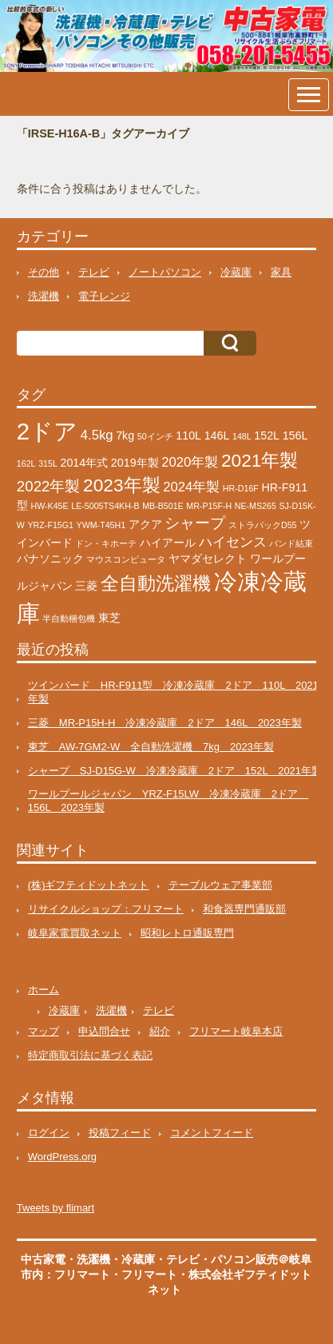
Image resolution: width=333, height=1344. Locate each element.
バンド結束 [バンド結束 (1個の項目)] (291, 543)
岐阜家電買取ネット (74, 933)
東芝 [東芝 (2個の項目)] (109, 617)
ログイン (48, 1133)
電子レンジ (104, 296)
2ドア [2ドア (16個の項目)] (47, 431)
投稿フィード (120, 1133)
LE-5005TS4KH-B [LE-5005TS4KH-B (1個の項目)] (105, 506)
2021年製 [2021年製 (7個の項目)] (259, 460)
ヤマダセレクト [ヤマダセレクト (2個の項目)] (207, 558)
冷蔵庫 (236, 272)
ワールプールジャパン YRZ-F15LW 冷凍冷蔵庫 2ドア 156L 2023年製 (168, 800)
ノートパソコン (165, 272)
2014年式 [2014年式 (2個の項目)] (85, 462)
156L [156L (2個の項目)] (295, 435)
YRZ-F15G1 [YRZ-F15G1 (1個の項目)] (50, 525)
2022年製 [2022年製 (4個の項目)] (49, 486)
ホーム (43, 990)
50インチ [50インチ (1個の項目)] (155, 436)
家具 (281, 272)
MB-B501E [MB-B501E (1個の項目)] (163, 506)
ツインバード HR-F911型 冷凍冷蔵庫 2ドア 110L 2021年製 (173, 692)
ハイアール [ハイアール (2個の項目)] (168, 542)
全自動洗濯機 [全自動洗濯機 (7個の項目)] (156, 583)
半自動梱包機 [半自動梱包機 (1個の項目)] (68, 618)
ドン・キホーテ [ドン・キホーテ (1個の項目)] (106, 543)
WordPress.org (62, 1157)
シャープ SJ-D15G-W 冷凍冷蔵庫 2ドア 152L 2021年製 (175, 771)
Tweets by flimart (55, 1208)
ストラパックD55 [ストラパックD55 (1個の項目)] (262, 525)
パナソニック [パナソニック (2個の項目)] (50, 558)
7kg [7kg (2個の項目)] (125, 435)
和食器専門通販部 (244, 909)
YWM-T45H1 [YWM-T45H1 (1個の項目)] (101, 525)
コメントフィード (211, 1133)
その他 (43, 272)
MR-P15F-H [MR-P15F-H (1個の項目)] (209, 506)
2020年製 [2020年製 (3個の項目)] (189, 462)
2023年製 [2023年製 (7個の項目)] (121, 485)
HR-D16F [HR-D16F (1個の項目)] (241, 488)
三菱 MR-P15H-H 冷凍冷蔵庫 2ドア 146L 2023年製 (165, 723)
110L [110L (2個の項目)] (188, 435)
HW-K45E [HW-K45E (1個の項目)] (49, 506)
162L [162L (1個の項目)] (26, 463)
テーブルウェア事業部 (220, 885)
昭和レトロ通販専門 (187, 933)
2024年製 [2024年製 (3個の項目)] (191, 487)
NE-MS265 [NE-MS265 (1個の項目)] (255, 506)
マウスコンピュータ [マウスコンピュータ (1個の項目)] (125, 559)
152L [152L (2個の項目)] (266, 435)
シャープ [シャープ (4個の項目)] (195, 523)
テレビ (93, 272)
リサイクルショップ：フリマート (106, 909)
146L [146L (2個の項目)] (217, 435)
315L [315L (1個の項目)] (47, 463)
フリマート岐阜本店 (236, 1031)
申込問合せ (104, 1031)
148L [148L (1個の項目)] (242, 436)
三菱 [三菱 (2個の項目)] (86, 585)
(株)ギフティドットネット (88, 885)
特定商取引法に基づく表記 (90, 1055)
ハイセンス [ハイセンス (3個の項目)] (233, 542)
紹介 (159, 1031)
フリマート (149, 1274)
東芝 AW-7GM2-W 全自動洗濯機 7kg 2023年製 (151, 747)
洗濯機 (43, 296)
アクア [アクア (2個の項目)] (145, 524)
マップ (43, 1031)
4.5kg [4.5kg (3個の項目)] (97, 435)
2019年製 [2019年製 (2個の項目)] (135, 462)
